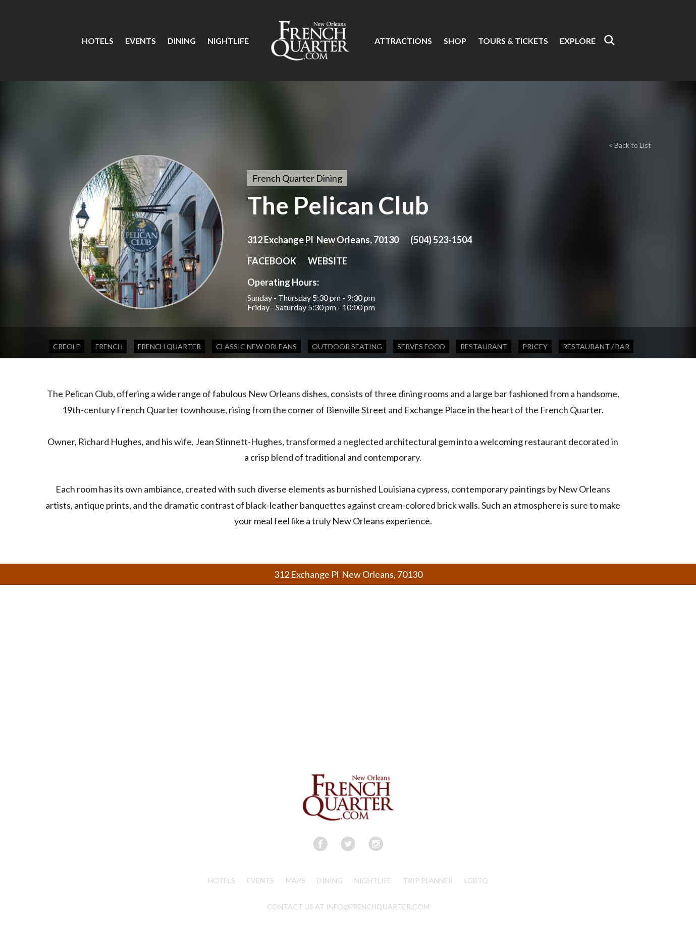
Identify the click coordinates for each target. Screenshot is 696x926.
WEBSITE (327, 260)
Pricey (535, 346)
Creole (66, 346)
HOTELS (98, 40)
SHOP (455, 40)
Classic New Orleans (256, 346)
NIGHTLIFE (228, 40)
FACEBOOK (271, 260)
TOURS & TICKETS (513, 40)
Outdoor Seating (347, 346)
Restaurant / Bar (596, 346)
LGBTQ (476, 880)
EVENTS (140, 40)
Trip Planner (428, 880)
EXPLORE (578, 40)
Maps (295, 880)
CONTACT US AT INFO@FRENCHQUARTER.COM (348, 906)
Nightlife (372, 880)
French (109, 346)
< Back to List (630, 145)
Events (260, 880)
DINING (182, 40)
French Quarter (169, 346)
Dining (330, 880)
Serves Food (421, 346)
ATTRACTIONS (403, 40)
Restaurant (483, 346)
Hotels (221, 880)
